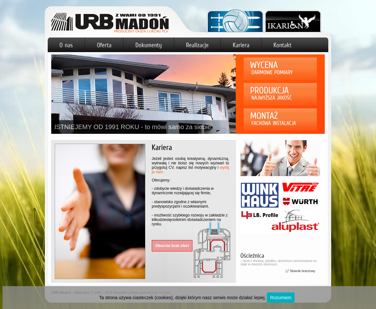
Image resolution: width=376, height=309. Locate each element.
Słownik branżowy (302, 271)
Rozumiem (280, 297)
